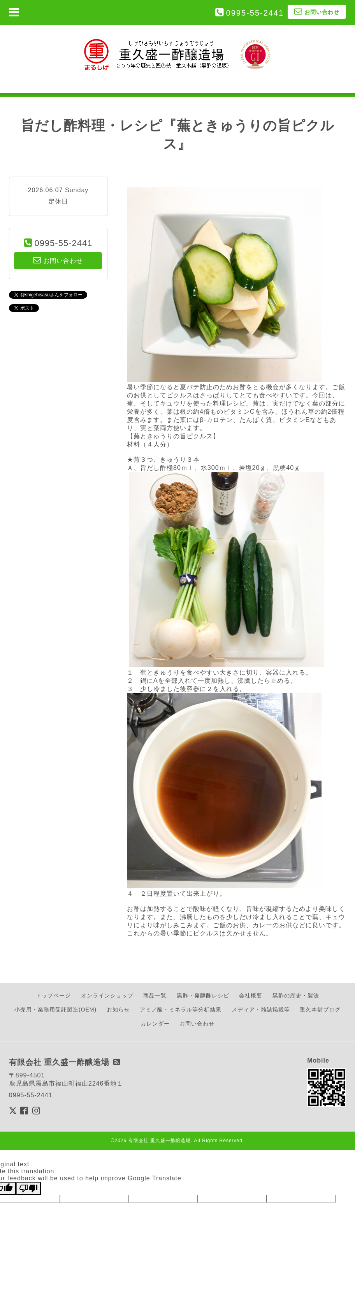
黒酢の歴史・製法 (295, 995)
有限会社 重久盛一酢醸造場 (159, 1140)
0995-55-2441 (255, 13)
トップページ (53, 995)
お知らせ (118, 1009)
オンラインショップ (107, 995)
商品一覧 (155, 995)
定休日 (58, 201)
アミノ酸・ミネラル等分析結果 (180, 1009)
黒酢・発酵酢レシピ (203, 995)
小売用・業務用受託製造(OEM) (55, 1009)
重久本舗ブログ (320, 1009)
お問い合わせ (196, 1023)
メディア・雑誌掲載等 (261, 1009)
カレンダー (155, 1023)
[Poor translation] (28, 1188)
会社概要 (250, 995)
